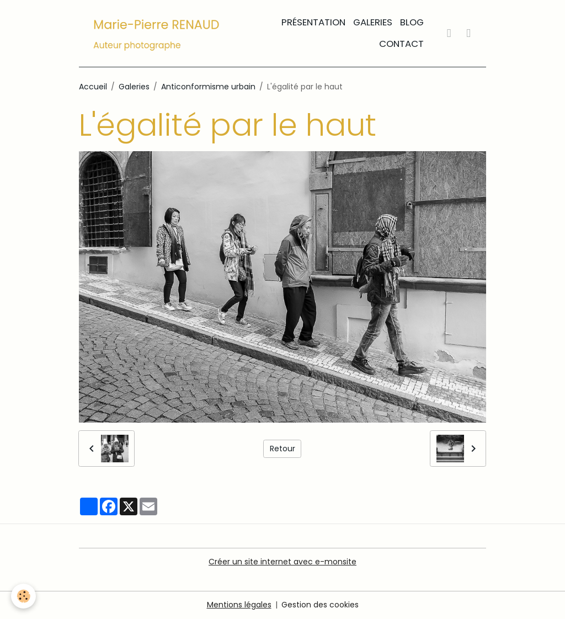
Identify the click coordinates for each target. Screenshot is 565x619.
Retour (282, 448)
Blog (412, 22)
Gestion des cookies (320, 604)
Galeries (372, 22)
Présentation (313, 22)
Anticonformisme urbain (208, 86)
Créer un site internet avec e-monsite (282, 561)
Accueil (93, 86)
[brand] (157, 33)
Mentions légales (239, 604)
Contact (401, 43)
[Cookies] (23, 596)
